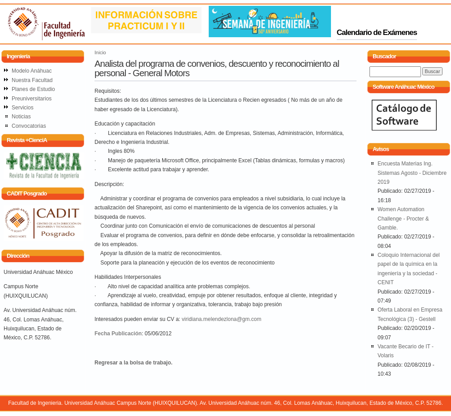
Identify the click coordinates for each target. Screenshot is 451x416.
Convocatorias (29, 126)
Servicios (23, 107)
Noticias (21, 116)
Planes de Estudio (33, 89)
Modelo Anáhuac (32, 71)
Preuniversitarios (32, 98)
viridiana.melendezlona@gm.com (222, 319)
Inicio (100, 52)
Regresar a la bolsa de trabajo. (133, 363)
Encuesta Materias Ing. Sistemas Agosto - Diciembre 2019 (412, 172)
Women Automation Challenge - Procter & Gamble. (403, 218)
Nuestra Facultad (32, 80)
